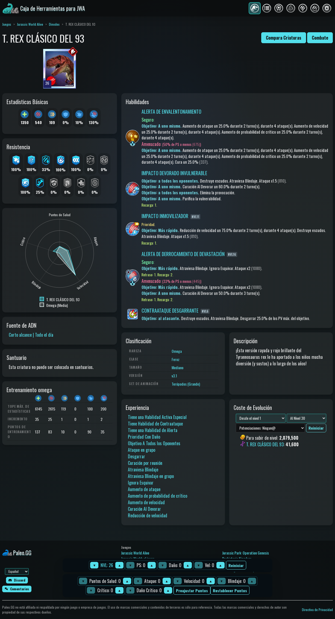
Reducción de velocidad (147, 515)
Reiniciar (236, 565)
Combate (320, 37)
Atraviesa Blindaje (143, 469)
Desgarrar (136, 456)
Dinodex (54, 24)
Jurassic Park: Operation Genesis (245, 553)
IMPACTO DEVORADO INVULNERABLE (174, 173)
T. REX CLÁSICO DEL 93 (265, 444)
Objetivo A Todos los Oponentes (154, 443)
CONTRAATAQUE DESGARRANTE (170, 310)
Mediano (177, 367)
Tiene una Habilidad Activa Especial (157, 417)
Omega (177, 351)
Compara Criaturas (283, 37)
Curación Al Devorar (144, 509)
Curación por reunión (145, 463)
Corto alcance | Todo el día (31, 334)
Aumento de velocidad (146, 502)
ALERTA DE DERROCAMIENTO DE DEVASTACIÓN (183, 253)
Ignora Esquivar (141, 482)
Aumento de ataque (144, 489)
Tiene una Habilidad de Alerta (152, 430)
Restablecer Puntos (230, 590)
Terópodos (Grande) (186, 384)
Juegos (6, 24)
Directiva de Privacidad (317, 609)
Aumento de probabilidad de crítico (157, 495)
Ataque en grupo (141, 450)
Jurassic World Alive (30, 24)
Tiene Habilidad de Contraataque (155, 423)
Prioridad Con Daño (144, 436)
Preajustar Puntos (192, 590)
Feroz (176, 359)
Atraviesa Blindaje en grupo (151, 476)
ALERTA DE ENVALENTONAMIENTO (171, 111)
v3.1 (174, 376)
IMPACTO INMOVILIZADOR (165, 215)
